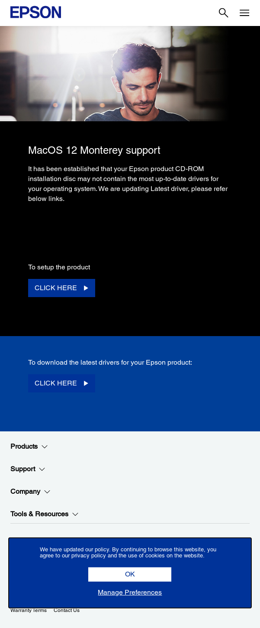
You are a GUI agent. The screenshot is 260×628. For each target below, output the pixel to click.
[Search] (224, 13)
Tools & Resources (44, 514)
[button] (129, 574)
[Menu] (244, 13)
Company (30, 491)
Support (27, 469)
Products (29, 446)
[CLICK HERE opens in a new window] (61, 288)
